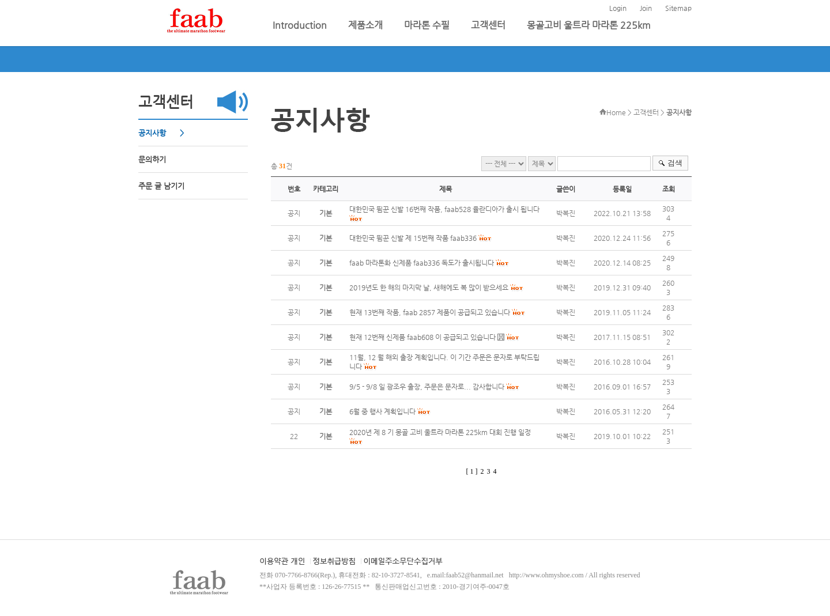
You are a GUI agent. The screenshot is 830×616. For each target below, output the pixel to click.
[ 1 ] (472, 471)
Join (646, 8)
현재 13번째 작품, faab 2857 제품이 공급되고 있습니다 (429, 312)
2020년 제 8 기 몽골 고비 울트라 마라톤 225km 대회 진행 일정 (440, 432)
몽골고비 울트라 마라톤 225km (589, 25)
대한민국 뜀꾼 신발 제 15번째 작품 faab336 (413, 238)
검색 (674, 162)
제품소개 (366, 25)
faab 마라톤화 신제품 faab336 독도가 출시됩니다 (421, 263)
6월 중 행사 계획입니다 (382, 411)
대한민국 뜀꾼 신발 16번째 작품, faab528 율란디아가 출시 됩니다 (444, 209)
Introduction (301, 25)
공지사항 (153, 133)
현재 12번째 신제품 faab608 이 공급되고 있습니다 (422, 337)
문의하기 (152, 159)
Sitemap (678, 8)
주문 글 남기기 (161, 186)
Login (618, 8)
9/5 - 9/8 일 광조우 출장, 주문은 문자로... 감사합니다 (426, 387)
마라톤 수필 (428, 25)
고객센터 (489, 25)
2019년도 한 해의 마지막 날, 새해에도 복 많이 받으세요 (428, 288)
